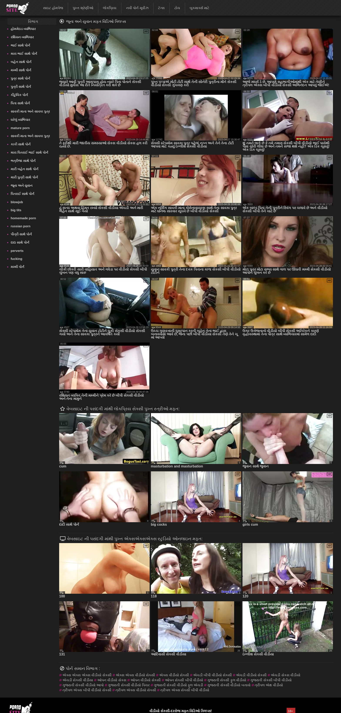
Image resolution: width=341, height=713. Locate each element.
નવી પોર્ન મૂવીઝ (137, 8)
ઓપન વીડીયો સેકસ (111, 680)
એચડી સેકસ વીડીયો (285, 675)
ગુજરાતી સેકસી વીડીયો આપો (83, 685)
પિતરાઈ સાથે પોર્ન (22, 194)
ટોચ (177, 8)
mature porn (20, 128)
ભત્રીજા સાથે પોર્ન (23, 161)
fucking (16, 259)
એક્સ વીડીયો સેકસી (174, 675)
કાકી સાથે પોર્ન (20, 144)
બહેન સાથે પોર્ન (21, 62)
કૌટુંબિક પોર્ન (19, 95)
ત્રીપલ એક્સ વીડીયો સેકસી (135, 690)
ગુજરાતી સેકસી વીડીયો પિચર (128, 685)
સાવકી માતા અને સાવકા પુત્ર (30, 111)
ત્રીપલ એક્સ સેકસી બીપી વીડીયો (184, 690)
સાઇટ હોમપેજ (53, 8)
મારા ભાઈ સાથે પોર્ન (24, 53)
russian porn (20, 226)
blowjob (17, 202)
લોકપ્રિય (109, 8)
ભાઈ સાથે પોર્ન (20, 45)
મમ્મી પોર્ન (17, 267)
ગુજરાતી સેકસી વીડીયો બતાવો (228, 685)
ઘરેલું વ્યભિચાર (20, 119)
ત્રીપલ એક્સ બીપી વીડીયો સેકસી (86, 690)
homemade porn (23, 218)
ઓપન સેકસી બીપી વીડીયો (184, 680)
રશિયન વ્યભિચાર (22, 37)
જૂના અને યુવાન (21, 185)
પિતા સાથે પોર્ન (20, 103)
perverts (17, 251)
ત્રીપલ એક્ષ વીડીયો (269, 685)
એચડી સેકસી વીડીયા (77, 680)
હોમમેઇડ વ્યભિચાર (23, 29)
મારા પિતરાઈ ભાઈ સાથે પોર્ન (29, 152)
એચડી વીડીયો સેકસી (251, 675)
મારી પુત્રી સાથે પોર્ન (24, 177)
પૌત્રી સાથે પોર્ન (21, 234)
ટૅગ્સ (161, 8)
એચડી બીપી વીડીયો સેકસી (212, 675)
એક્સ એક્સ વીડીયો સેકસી (135, 675)
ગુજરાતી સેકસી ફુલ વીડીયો (226, 680)
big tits (16, 210)
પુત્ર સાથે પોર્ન (20, 78)
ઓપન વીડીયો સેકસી (145, 680)
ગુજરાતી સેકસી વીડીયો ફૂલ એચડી (178, 685)
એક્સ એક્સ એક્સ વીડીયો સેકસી (87, 675)
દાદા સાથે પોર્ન (20, 242)
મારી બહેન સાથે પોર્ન (24, 169)
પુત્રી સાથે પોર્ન (21, 86)
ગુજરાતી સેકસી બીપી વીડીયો (270, 680)
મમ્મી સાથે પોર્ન (21, 70)
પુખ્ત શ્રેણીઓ (83, 8)
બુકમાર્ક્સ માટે (199, 8)
